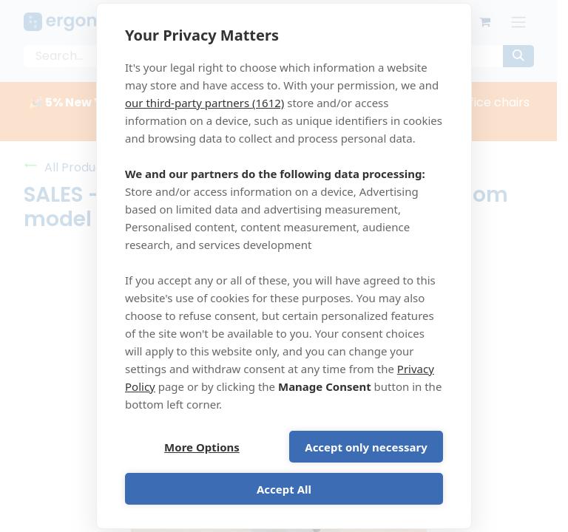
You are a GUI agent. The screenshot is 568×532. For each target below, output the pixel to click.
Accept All (284, 489)
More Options (202, 447)
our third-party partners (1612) (204, 102)
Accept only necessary (366, 447)
